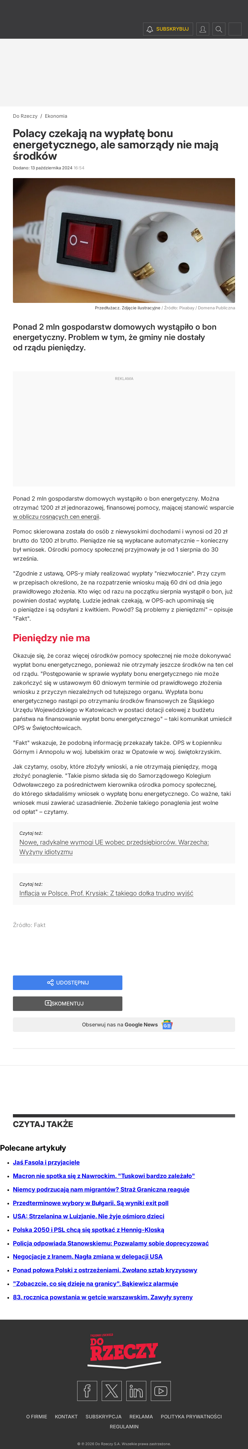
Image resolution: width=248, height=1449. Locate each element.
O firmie (36, 1399)
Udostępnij (72, 983)
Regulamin (124, 1409)
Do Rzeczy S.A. (108, 1426)
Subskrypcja (104, 1399)
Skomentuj (187, 983)
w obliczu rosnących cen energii (56, 516)
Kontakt (66, 1399)
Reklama (141, 1399)
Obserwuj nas (114, 1006)
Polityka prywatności (191, 1399)
